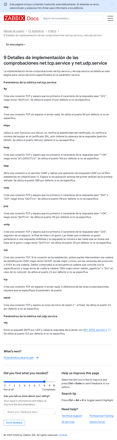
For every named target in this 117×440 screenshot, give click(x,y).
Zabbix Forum (97, 421)
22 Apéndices (36, 31)
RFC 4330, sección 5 (95, 329)
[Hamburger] (110, 18)
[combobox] (73, 18)
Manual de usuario (14, 31)
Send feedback (14, 422)
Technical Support (72, 415)
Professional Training (101, 415)
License (62, 434)
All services (68, 421)
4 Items (52, 31)
